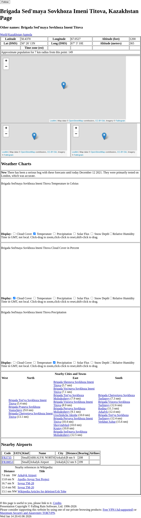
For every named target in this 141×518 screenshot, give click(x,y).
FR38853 (7, 462)
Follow (5, 2)
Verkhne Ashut (107, 421)
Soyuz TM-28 (26, 483)
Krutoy (57, 428)
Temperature (44, 233)
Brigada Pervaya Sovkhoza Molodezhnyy (69, 410)
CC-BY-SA (100, 121)
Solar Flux (83, 233)
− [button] (6, 67)
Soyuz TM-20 (26, 487)
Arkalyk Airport (27, 475)
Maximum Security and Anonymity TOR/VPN (27, 513)
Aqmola (27, 34)
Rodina (102, 408)
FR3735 (7, 457)
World (3, 34)
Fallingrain (120, 121)
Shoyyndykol (61, 425)
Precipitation (64, 233)
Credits (57, 503)
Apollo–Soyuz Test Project (33, 479)
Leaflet (53, 121)
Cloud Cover (24, 233)
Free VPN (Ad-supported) (118, 509)
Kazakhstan (15, 34)
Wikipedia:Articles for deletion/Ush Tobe (42, 491)
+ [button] (6, 61)
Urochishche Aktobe (65, 415)
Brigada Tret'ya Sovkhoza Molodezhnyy (68, 397)
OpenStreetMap (76, 121)
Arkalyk (103, 411)
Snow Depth (101, 233)
